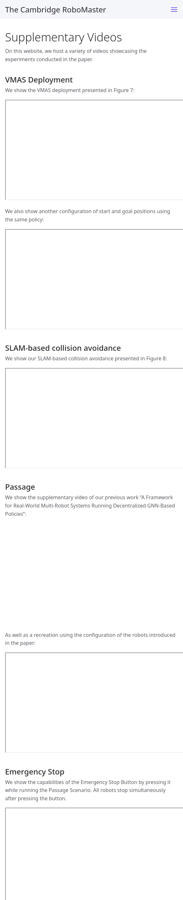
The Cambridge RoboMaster (55, 9)
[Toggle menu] (174, 9)
